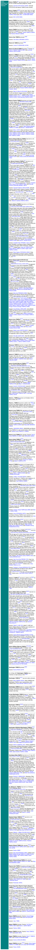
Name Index (4, 4)
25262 (29, 646)
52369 (14, 197)
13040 (18, 10)
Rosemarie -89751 (17, 882)
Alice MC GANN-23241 (18, 336)
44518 (32, 577)
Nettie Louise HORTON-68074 (20, 330)
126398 (27, 206)
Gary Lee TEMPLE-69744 (27, 247)
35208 (12, 263)
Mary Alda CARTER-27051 (25, 830)
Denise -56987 (16, 850)
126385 (26, 101)
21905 (15, 789)
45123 (15, 490)
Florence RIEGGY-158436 (17, 33)
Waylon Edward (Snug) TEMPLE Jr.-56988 (19, 854)
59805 (24, 42)
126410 (31, 402)
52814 (21, 485)
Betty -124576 (16, 130)
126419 (15, 504)
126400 (15, 216)
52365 (16, 163)
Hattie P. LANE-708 (18, 625)
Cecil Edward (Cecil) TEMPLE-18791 (18, 846)
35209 (15, 263)
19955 (13, 163)
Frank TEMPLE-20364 (29, 305)
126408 (12, 346)
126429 (26, 695)
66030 (23, 366)
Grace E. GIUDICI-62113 (25, 240)
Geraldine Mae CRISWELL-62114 (21, 243)
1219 (14, 532)
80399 (19, 888)
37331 (15, 206)
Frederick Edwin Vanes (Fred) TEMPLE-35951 (22, 183)
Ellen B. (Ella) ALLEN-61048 (20, 91)
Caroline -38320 (13, 89)
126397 (23, 206)
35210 (18, 263)
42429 (18, 729)
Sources (3, 5)
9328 (29, 719)
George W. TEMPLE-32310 (20, 359)
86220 (29, 845)
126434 (23, 789)
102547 (14, 887)
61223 (19, 163)
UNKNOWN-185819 (18, 428)
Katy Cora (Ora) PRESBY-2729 (20, 559)
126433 (20, 789)
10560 (19, 740)
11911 (18, 739)
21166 (14, 825)
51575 (17, 629)
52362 (16, 175)
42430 (20, 748)
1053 (12, 532)
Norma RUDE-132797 (18, 669)
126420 (18, 504)
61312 (24, 411)
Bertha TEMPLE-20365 (18, 305)
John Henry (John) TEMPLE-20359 (22, 300)
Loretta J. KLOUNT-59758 (19, 476)
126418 (33, 485)
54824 (20, 101)
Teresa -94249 (16, 947)
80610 (23, 101)
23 (17, 1)
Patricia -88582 (17, 928)
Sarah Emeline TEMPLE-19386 (20, 751)
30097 (14, 594)
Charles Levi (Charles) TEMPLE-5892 (21, 326)
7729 (21, 733)
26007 (24, 233)
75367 (17, 236)
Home (2, 1)
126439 (15, 868)
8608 (21, 67)
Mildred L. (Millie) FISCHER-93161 (21, 832)
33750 (15, 819)
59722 (25, 532)
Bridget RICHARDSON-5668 (25, 742)
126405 (23, 263)
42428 (29, 734)
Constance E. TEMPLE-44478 (16, 632)
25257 (11, 649)
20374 (14, 297)
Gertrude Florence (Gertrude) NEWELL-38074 (21, 184)
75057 (27, 363)
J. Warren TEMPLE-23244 (23, 341)
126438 (28, 867)
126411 (27, 411)
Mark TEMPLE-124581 (14, 135)
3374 (23, 638)
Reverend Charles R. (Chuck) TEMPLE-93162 (22, 840)
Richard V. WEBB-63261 (19, 776)
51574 (14, 607)
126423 (18, 548)
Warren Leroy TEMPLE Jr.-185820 (20, 431)
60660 (14, 260)
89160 (21, 617)
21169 (12, 819)
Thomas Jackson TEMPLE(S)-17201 (21, 772)
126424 (27, 591)
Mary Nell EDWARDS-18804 (20, 852)
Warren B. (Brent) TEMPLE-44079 (20, 200)
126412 (30, 411)
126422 (34, 532)
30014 (26, 529)
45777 (15, 756)
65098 (20, 453)
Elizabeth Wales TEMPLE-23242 (20, 340)
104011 (32, 54)
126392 (26, 142)
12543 (12, 368)
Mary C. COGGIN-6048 (24, 383)
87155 (12, 323)
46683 (25, 867)
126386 (29, 101)
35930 (16, 594)
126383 (28, 21)
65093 (22, 439)
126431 (18, 756)
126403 (26, 236)
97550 (26, 674)
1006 (26, 110)
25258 (14, 649)
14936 (15, 151)
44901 (24, 324)
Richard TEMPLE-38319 (26, 87)
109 (20, 874)
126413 (16, 414)
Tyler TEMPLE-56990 (22, 855)
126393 (21, 163)
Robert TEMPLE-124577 (15, 133)
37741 (21, 677)
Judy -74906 (16, 921)
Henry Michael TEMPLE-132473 (24, 683)
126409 (19, 399)
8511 (12, 281)
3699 (30, 29)
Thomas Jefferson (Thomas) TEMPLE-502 (21, 621)
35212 (14, 281)
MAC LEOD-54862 (17, 17)
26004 (20, 230)
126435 (31, 795)
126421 (21, 519)
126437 (27, 827)
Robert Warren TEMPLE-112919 (17, 248)
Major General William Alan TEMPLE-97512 (20, 525)
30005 (16, 888)
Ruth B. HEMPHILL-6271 (19, 744)
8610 (20, 81)
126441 (16, 899)
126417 (30, 485)
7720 (27, 646)
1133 (16, 67)
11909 (12, 366)
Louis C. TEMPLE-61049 (23, 96)
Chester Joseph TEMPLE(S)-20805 (21, 509)
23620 (15, 366)
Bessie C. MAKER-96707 (27, 127)
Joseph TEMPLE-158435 (28, 32)
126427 (19, 649)
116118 (30, 532)
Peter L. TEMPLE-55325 (19, 473)
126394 (17, 169)
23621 (18, 366)
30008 (14, 907)
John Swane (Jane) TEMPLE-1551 (24, 555)
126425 (27, 594)
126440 (25, 888)
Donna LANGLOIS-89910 (19, 940)
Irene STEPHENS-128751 (19, 513)
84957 (22, 888)
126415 (24, 455)
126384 (29, 83)
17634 (16, 532)
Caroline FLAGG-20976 (21, 724)
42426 (33, 727)
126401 (18, 216)
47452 (17, 206)
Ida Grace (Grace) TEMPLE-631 (24, 631)
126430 (21, 704)
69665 (25, 666)
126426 (27, 617)
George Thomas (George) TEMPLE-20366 (19, 306)
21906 (17, 789)
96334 (29, 366)
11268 (18, 563)
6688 (23, 867)
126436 (18, 819)
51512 (27, 874)
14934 (20, 145)
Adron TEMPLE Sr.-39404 (19, 879)
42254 (23, 942)
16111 (16, 390)
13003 (23, 816)
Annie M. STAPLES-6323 (19, 386)
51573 (19, 602)
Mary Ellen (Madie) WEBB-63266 (17, 782)
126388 (12, 118)
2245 (29, 715)
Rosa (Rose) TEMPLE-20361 (20, 302)
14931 (18, 145)
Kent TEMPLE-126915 (21, 481)
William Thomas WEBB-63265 (26, 781)
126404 (17, 260)
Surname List (4, 3)
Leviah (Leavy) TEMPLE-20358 (24, 300)
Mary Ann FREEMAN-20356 (20, 293)
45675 (26, 468)
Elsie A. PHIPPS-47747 (20, 461)
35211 (20, 263)
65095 (20, 441)
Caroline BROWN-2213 (14, 557)
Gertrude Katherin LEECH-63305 (21, 187)
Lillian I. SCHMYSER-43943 (26, 14)
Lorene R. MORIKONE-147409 (20, 45)
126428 (33, 686)
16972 (12, 441)
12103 (21, 349)
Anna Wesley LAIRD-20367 (20, 309)
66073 (21, 563)
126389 (17, 125)
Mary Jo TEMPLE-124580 (28, 134)
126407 (17, 281)
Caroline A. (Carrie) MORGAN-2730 (22, 567)
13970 (28, 320)
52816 (24, 485)
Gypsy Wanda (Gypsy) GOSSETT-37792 (23, 634)
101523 (26, 713)
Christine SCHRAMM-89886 (21, 937)
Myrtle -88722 (18, 932)
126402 (13, 231)
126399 (30, 206)
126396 (20, 206)
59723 (27, 532)
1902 (11, 594)
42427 (15, 729)
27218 (14, 441)
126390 (14, 141)
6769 (12, 141)
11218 (12, 748)
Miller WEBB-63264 (13, 781)
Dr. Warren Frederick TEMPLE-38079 (21, 49)
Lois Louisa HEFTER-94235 (27, 944)
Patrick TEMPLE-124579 (15, 134)
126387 (28, 110)
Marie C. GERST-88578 (25, 925)
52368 (22, 192)
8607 (18, 67)
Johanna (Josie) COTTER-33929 (19, 664)
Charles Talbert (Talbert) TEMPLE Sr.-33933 (24, 662)
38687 (16, 907)
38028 (19, 594)
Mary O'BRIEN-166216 (18, 680)
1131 (14, 67)
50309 (21, 465)
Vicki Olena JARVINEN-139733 (20, 39)
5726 (13, 756)
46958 (26, 36)
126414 (23, 441)
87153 (21, 318)
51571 (25, 594)
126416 (27, 485)
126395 (21, 179)
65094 (17, 441)
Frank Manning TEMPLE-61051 (25, 97)
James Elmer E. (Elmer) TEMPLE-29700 (22, 59)
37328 (12, 206)
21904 (12, 789)
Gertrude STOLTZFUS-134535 (20, 5)
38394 (20, 366)
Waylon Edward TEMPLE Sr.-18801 (22, 861)
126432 (25, 779)
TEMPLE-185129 (17, 424)
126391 (17, 141)
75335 (34, 516)
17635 (19, 532)
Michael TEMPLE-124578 (27, 133)
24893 (26, 269)
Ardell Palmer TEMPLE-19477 (19, 393)
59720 (29, 529)
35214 (25, 297)
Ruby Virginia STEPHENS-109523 (21, 252)
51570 (22, 594)
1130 (12, 67)
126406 (26, 263)
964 (19, 124)
